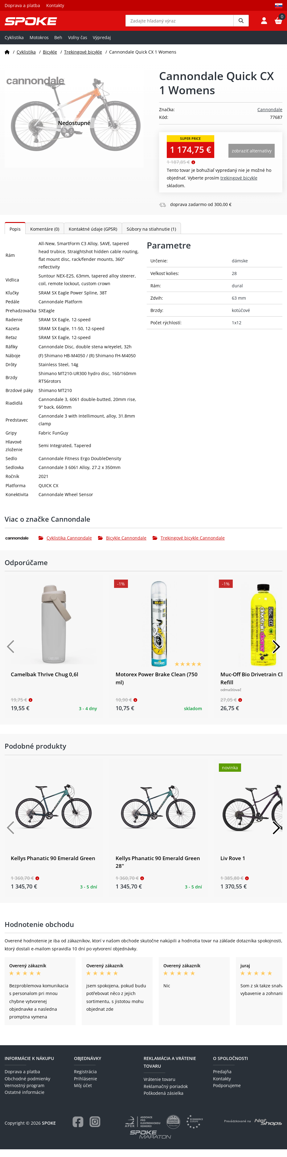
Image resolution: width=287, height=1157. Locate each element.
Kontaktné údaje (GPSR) (93, 237)
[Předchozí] (11, 654)
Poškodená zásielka (163, 1101)
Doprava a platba (22, 5)
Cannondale (269, 117)
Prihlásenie (85, 1086)
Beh (58, 45)
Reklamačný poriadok (166, 1094)
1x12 (236, 331)
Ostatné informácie (24, 1100)
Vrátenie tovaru (159, 1087)
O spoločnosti (230, 1066)
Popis (15, 237)
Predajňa (222, 1079)
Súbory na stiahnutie (151, 237)
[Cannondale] (22, 546)
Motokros (39, 45)
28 (234, 281)
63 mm (239, 306)
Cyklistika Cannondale (65, 545)
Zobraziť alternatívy (252, 158)
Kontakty (55, 5)
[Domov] (7, 60)
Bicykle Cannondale (122, 545)
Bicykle (50, 60)
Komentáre (44, 237)
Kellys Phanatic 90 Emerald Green (53, 865)
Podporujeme (227, 1093)
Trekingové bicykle (83, 60)
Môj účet (83, 1093)
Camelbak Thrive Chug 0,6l (44, 682)
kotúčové (241, 318)
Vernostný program (24, 1093)
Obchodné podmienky (27, 1086)
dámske (240, 269)
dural (237, 293)
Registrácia (85, 1079)
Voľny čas (77, 45)
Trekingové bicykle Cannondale (189, 545)
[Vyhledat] (241, 24)
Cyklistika (14, 45)
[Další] (276, 654)
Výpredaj (102, 45)
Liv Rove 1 (232, 865)
